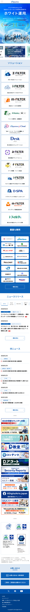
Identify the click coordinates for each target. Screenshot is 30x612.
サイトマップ (5, 598)
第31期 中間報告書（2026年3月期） (13, 403)
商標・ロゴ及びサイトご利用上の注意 (11, 600)
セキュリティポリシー (7, 604)
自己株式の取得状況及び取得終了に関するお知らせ (15, 382)
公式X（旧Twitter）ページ (8, 591)
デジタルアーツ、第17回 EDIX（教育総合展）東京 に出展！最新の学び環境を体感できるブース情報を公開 (14, 328)
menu (2, 1)
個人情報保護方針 (6, 602)
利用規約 (4, 606)
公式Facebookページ (15, 591)
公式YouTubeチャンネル (21, 591)
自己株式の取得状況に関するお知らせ (13, 393)
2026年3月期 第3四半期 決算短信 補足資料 (15, 371)
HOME (3, 596)
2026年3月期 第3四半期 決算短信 (12, 361)
